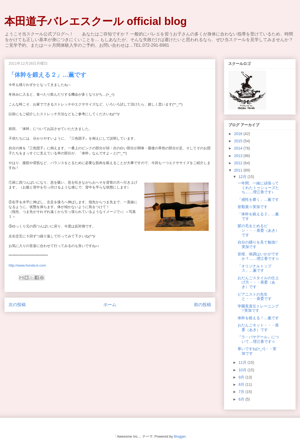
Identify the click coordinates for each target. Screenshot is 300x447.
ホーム (109, 304)
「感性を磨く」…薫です (258, 199)
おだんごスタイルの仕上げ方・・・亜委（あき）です (258, 282)
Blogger (180, 436)
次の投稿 (17, 304)
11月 (242, 362)
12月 (242, 177)
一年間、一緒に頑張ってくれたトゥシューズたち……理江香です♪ (258, 187)
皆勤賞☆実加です (253, 207)
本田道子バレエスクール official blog (95, 21)
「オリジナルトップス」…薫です (254, 268)
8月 (241, 384)
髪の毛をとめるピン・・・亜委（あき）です (258, 230)
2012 (238, 163)
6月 (241, 399)
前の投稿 (202, 304)
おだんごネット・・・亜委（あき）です (258, 327)
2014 (238, 148)
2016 (238, 134)
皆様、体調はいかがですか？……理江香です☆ (258, 256)
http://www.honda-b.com (27, 265)
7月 (241, 392)
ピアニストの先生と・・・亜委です (255, 296)
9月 (241, 377)
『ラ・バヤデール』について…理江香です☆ (258, 339)
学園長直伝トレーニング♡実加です (258, 308)
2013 (238, 156)
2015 (238, 141)
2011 (238, 170)
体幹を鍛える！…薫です (258, 318)
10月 (242, 370)
